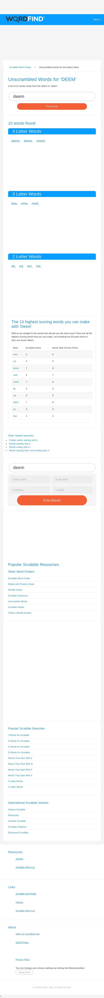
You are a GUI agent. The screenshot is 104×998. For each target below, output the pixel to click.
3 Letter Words (15, 787)
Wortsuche (13, 815)
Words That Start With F (20, 770)
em (29, 266)
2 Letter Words (15, 781)
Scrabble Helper (16, 607)
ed (21, 266)
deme (28, 141)
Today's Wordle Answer (19, 613)
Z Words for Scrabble (18, 741)
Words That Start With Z (20, 758)
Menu (96, 19)
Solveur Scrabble (16, 809)
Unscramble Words (17, 601)
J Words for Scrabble (18, 735)
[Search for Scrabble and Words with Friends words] (52, 96)
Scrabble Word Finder (19, 578)
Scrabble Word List (25, 867)
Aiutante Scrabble (17, 821)
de (13, 266)
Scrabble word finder (26, 894)
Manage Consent (24, 972)
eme (24, 203)
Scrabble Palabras (17, 827)
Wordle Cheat (15, 590)
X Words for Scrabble (19, 747)
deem (15, 141)
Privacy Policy (23, 959)
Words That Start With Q (20, 764)
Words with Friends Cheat (21, 584)
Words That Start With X (20, 775)
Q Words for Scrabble (19, 752)
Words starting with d (19, 444)
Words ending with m (19, 447)
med (35, 203)
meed (40, 141)
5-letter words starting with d (23, 440)
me (38, 266)
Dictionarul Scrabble (18, 832)
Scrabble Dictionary (18, 596)
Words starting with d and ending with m (29, 450)
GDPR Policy (22, 942)
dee (14, 203)
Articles (19, 859)
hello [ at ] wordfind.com (28, 934)
